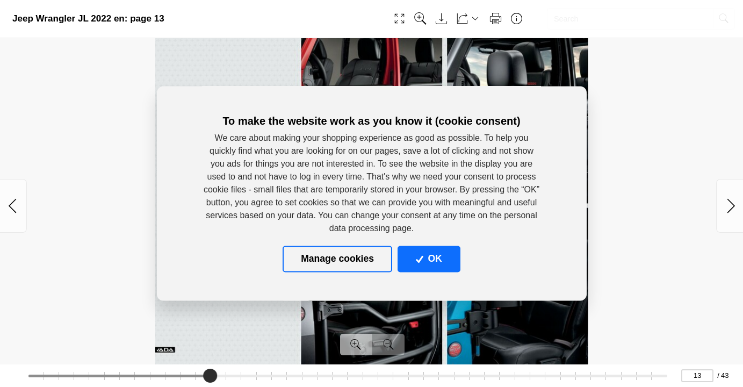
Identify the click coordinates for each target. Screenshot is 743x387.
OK (429, 259)
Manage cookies (337, 259)
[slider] (210, 376)
